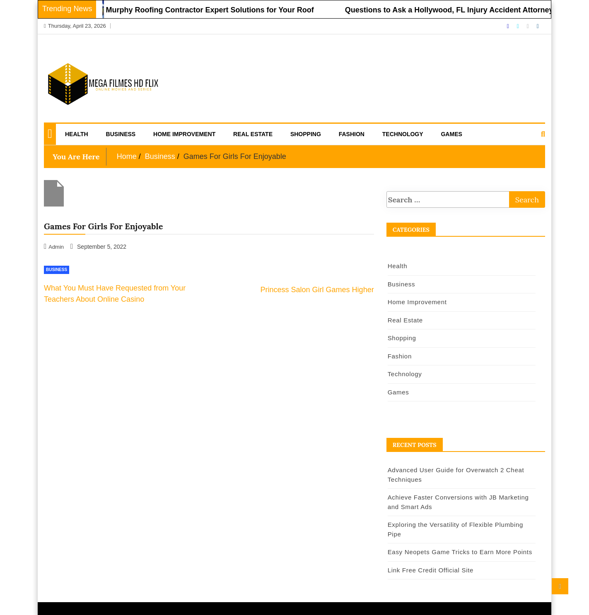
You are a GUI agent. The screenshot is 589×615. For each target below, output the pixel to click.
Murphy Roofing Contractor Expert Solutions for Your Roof (214, 10)
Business (121, 134)
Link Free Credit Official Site (430, 570)
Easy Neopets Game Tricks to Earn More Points (460, 551)
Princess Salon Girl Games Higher (317, 290)
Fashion (352, 134)
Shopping (305, 134)
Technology (402, 134)
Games (451, 134)
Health (76, 134)
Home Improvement (184, 134)
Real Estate (253, 134)
